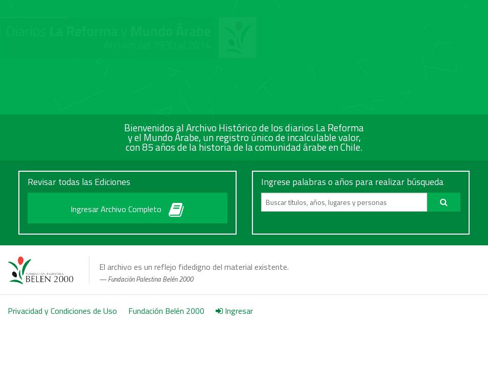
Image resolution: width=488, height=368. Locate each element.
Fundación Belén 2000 (166, 311)
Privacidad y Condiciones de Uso (62, 311)
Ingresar (234, 311)
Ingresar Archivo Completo (127, 207)
